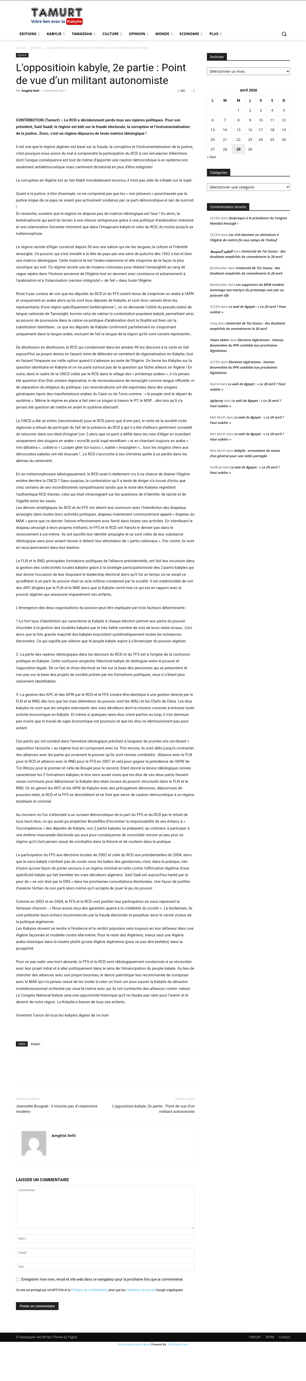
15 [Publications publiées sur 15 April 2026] (238, 129)
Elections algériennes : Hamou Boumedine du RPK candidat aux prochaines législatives (246, 345)
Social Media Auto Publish (134, 1378)
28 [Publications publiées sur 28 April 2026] (225, 149)
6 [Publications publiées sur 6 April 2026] (213, 120)
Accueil (21, 48)
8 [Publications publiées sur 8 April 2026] (238, 120)
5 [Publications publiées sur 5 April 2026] (284, 110)
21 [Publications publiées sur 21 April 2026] (225, 139)
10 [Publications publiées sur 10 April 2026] (261, 120)
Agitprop (216, 400)
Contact (284, 1371)
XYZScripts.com (178, 1378)
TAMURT (255, 1371)
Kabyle (35, 1078)
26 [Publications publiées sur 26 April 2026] (284, 139)
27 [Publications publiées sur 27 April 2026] (213, 149)
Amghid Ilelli (30, 90)
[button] (284, 34)
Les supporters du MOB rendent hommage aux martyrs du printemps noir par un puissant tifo (247, 290)
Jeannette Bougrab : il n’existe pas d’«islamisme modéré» (56, 1143)
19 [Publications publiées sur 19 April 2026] (284, 129)
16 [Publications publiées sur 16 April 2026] (250, 129)
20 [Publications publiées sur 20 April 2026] (213, 139)
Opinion (36, 48)
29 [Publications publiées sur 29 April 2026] (238, 149)
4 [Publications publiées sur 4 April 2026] (272, 110)
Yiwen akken (219, 340)
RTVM (270, 1371)
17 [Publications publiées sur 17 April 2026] (261, 129)
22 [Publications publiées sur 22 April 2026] (238, 139)
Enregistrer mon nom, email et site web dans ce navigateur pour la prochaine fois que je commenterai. (102, 1313)
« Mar (211, 156)
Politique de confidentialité (89, 1324)
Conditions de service (140, 1324)
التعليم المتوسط (221, 251)
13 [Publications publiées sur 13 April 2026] (213, 129)
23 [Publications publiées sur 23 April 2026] (250, 139)
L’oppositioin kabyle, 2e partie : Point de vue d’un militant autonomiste (153, 1143)
